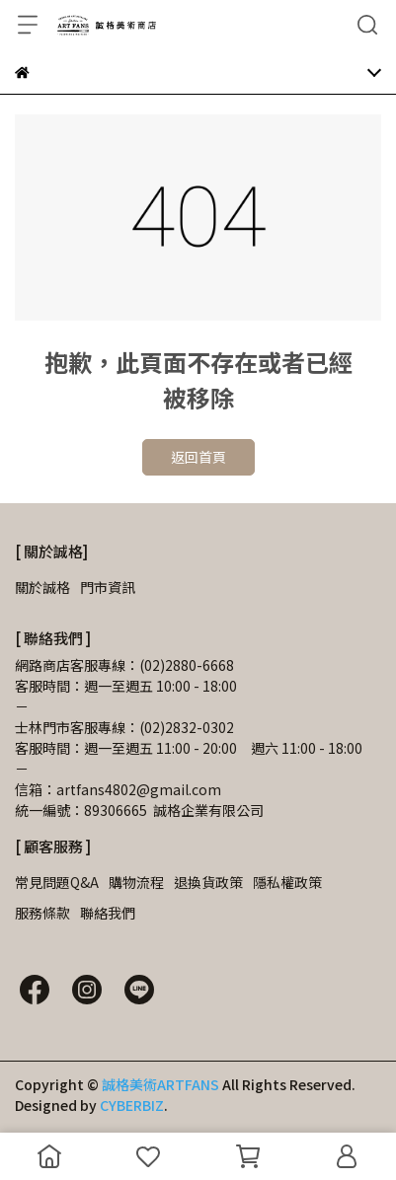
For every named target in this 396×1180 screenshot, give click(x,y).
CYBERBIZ (132, 1105)
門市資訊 (107, 587)
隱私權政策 (287, 882)
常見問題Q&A (57, 882)
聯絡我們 (107, 912)
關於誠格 (42, 587)
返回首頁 (198, 457)
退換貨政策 (208, 882)
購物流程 (136, 882)
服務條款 (42, 912)
